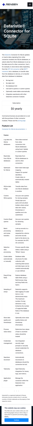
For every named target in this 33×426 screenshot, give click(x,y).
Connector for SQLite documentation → (14, 129)
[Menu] (29, 4)
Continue (16, 420)
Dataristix (8, 55)
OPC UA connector (14, 69)
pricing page (21, 121)
